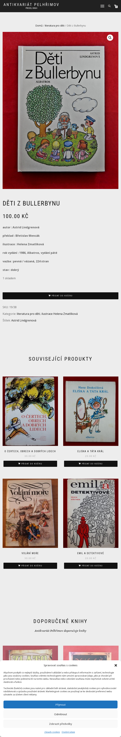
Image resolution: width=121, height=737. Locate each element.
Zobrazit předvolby (60, 723)
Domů (39, 25)
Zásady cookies (52, 732)
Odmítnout (60, 714)
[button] (116, 665)
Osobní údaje (68, 732)
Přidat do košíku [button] (31, 464)
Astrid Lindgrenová (23, 320)
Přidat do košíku (62, 296)
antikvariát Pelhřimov (31, 5)
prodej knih (31, 8)
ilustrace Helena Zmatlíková (59, 314)
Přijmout (60, 704)
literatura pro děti (54, 25)
